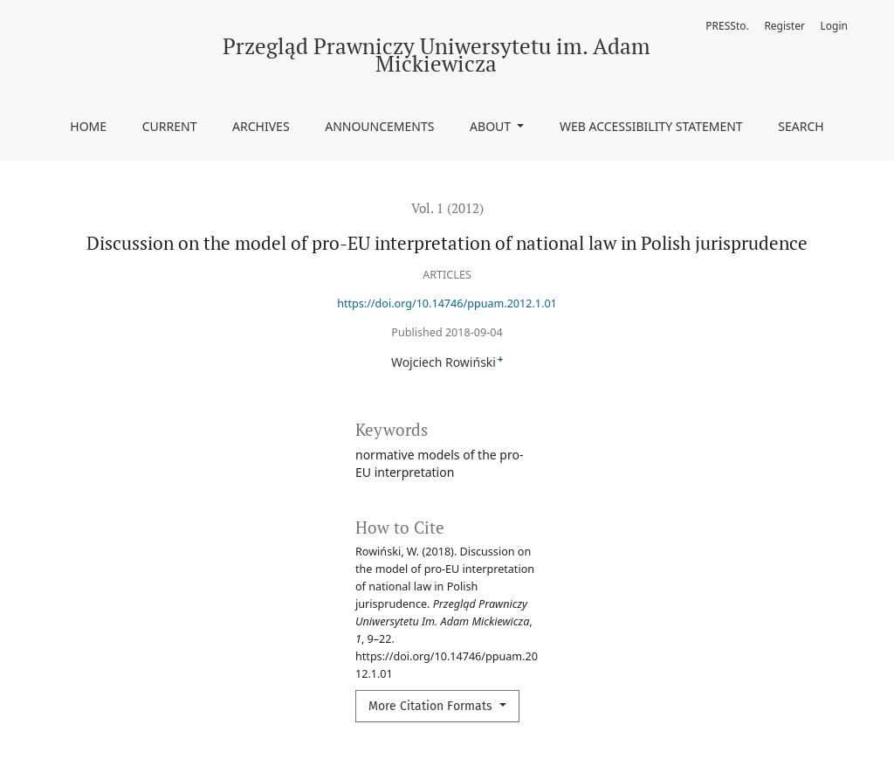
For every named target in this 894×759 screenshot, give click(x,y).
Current (169, 126)
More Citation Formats (432, 706)
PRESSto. (726, 25)
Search (800, 126)
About (492, 126)
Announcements (379, 126)
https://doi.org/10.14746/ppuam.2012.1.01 (447, 303)
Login (834, 25)
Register (784, 25)
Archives (261, 126)
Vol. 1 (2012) (447, 208)
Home (88, 126)
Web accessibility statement (651, 126)
